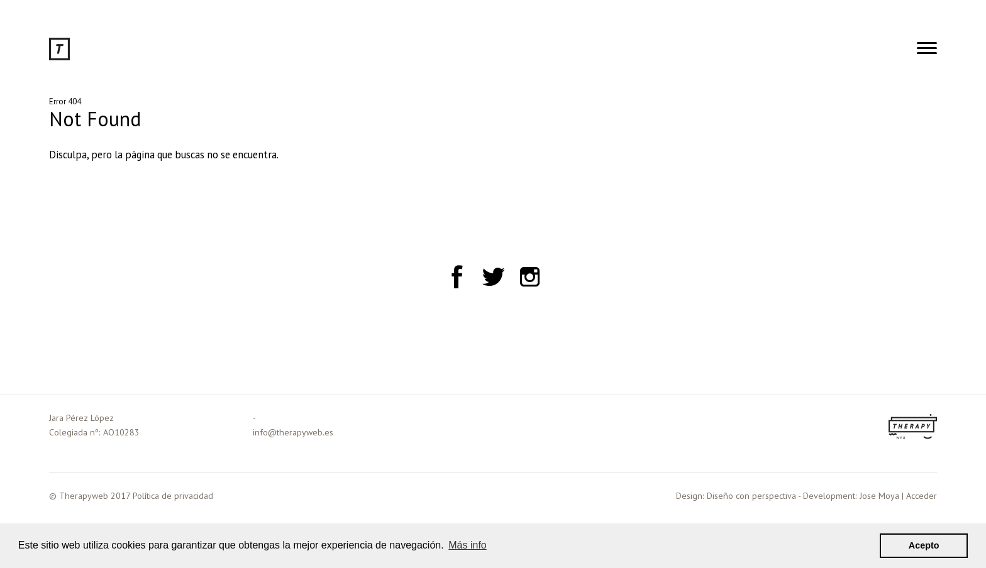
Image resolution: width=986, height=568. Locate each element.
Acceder (921, 495)
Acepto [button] (924, 545)
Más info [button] (467, 545)
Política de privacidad (173, 495)
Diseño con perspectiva (751, 495)
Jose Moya (879, 495)
